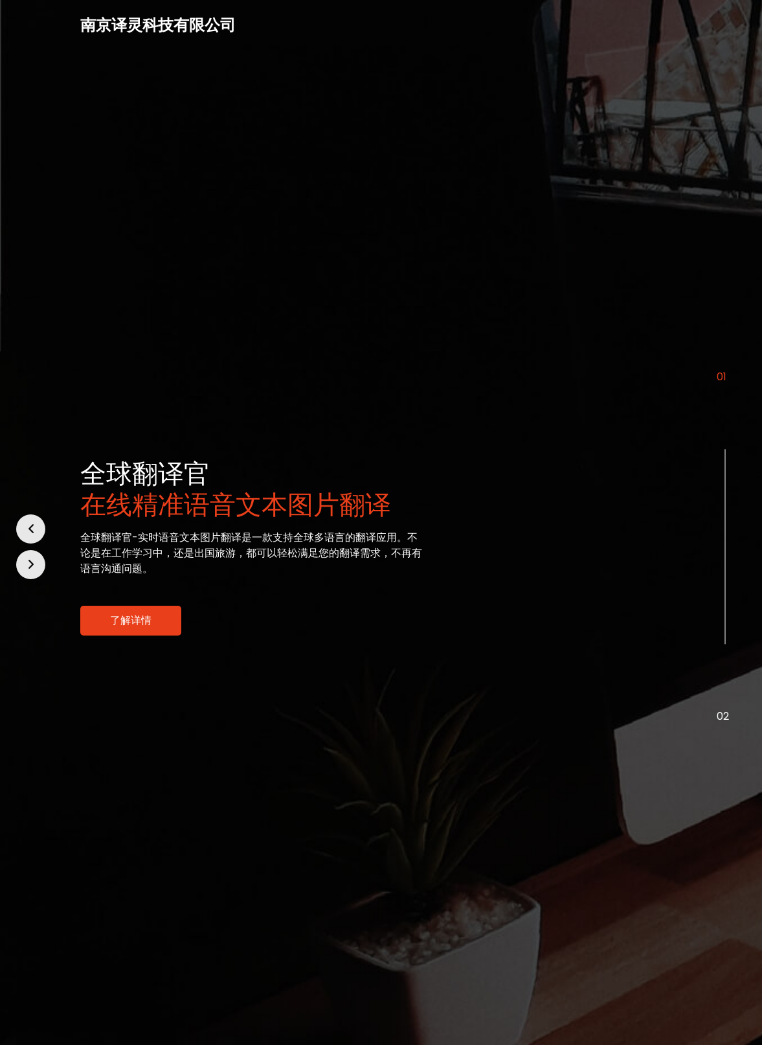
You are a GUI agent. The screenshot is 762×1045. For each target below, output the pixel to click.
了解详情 (130, 620)
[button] (30, 529)
